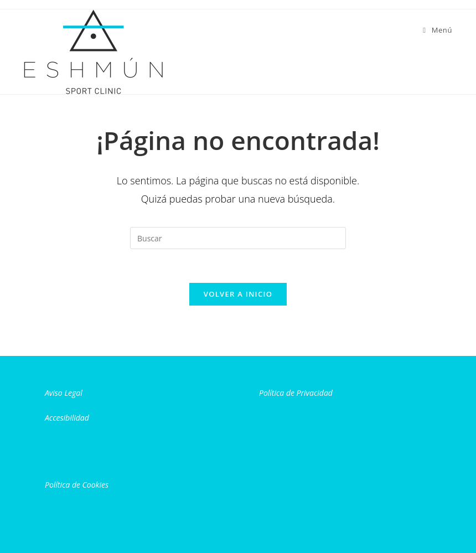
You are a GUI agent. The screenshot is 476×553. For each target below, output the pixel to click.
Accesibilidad (67, 417)
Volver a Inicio (238, 294)
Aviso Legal (63, 392)
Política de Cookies (76, 484)
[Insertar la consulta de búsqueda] (238, 238)
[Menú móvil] (437, 30)
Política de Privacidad (296, 392)
